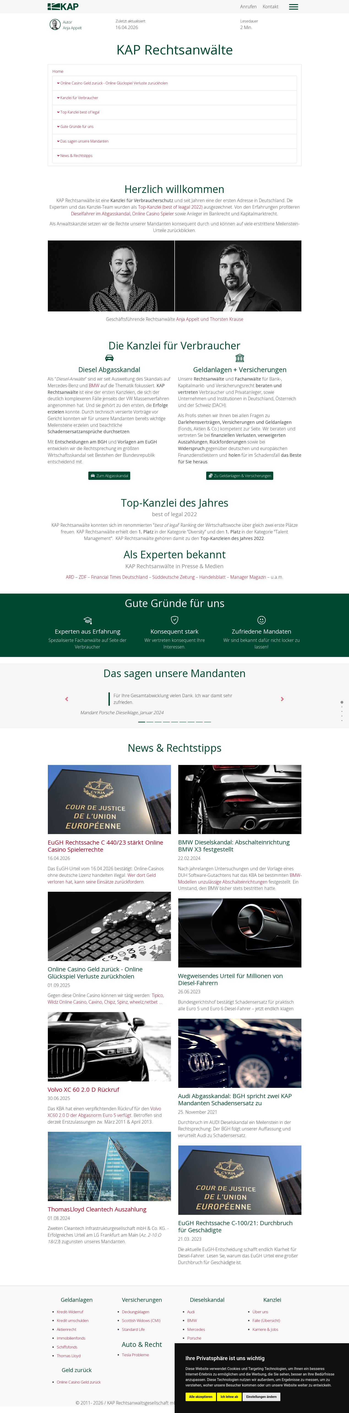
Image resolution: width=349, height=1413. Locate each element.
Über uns (260, 1311)
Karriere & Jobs (265, 1329)
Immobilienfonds (71, 1338)
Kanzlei (272, 1300)
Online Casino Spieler (153, 214)
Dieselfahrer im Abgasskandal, (101, 214)
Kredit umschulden (73, 1320)
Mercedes (196, 1329)
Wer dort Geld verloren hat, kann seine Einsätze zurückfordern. (102, 878)
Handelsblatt (213, 577)
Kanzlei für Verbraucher (77, 97)
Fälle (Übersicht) (266, 1320)
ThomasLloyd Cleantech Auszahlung (97, 1209)
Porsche (194, 1338)
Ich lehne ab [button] (229, 1397)
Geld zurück (77, 1370)
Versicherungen (142, 1300)
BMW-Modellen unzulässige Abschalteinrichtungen (240, 878)
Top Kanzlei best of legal (78, 112)
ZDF (83, 577)
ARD (70, 577)
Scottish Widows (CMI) (141, 1320)
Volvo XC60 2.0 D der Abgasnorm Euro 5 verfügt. (104, 1111)
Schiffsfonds (67, 1347)
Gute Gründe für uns (75, 126)
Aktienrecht (66, 1329)
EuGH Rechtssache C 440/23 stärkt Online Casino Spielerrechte (105, 846)
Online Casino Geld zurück (79, 1382)
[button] (67, 705)
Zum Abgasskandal (109, 475)
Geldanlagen (77, 1300)
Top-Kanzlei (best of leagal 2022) (170, 207)
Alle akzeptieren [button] (201, 1397)
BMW (94, 385)
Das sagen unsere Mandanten (82, 141)
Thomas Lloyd (69, 1355)
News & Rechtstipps (74, 155)
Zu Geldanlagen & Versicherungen (239, 475)
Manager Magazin (248, 577)
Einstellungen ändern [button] (261, 1397)
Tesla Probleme (135, 1354)
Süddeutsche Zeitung (173, 577)
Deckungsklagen (135, 1311)
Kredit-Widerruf (70, 1311)
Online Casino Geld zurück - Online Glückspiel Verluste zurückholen (112, 83)
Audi (191, 1311)
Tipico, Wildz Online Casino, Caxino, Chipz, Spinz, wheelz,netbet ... (106, 998)
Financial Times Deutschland (119, 577)
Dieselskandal (207, 1300)
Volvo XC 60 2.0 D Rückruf (83, 1089)
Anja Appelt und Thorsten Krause (209, 319)
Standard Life (133, 1329)
